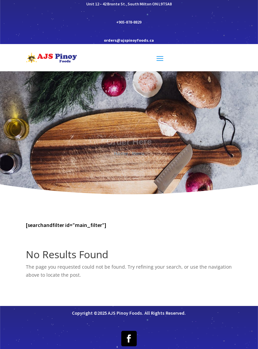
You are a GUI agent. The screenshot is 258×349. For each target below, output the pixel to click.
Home (121, 155)
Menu (138, 155)
